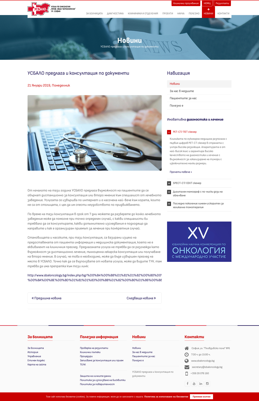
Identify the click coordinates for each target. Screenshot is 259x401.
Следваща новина (141, 298)
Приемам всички (201, 396)
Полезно (194, 11)
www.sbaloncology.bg (202, 360)
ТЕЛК (83, 364)
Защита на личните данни (95, 376)
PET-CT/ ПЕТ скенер (185, 132)
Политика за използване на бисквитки (103, 380)
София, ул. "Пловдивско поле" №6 (211, 348)
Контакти (223, 11)
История (33, 352)
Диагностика (115, 11)
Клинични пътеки (90, 352)
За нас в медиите (182, 91)
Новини (208, 11)
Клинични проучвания (186, 3)
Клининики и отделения (143, 11)
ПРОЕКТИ (167, 11)
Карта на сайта (37, 364)
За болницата (94, 11)
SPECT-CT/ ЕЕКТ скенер (187, 183)
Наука (180, 11)
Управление (34, 356)
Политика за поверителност (97, 384)
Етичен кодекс (36, 360)
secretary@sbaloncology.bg (207, 367)
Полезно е (176, 105)
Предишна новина (46, 298)
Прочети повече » (181, 172)
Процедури (86, 356)
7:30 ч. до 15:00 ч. (200, 354)
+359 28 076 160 (199, 373)
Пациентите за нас (183, 98)
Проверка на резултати (94, 348)
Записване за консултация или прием (101, 360)
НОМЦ (207, 3)
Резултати (222, 3)
